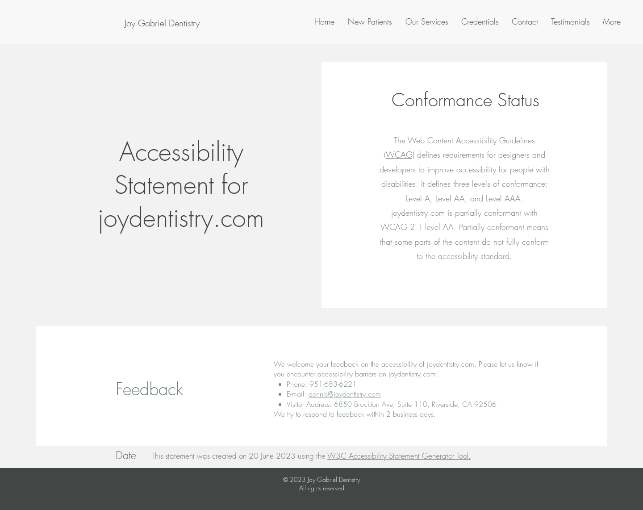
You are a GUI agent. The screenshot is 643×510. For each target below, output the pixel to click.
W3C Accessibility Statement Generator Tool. (399, 456)
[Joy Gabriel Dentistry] (161, 23)
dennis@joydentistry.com (345, 394)
